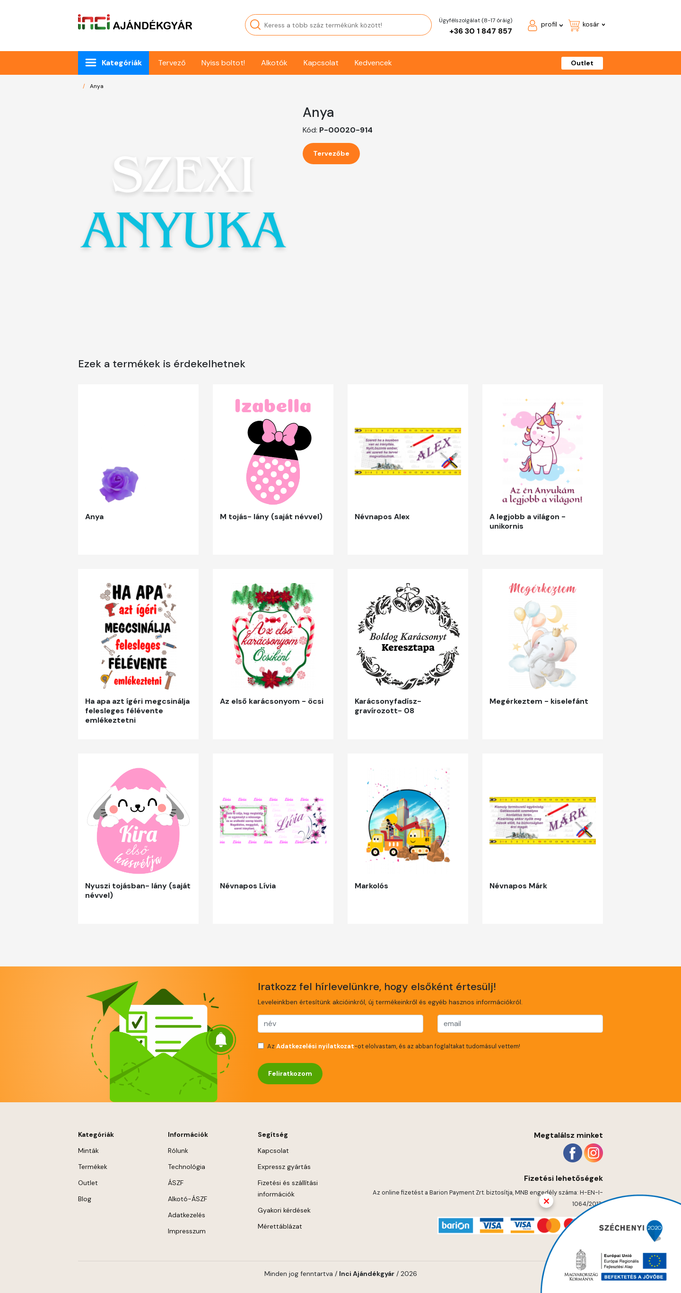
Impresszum (187, 1231)
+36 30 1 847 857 (480, 31)
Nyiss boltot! (223, 63)
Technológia (186, 1166)
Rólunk (178, 1150)
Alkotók (274, 63)
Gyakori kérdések (284, 1210)
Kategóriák (122, 63)
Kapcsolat (321, 63)
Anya (97, 86)
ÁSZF (175, 1182)
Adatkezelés (186, 1215)
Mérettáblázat (280, 1226)
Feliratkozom (290, 1073)
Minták (88, 1150)
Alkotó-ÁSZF (187, 1199)
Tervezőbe (331, 153)
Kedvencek (373, 63)
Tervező (171, 63)
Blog (84, 1199)
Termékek (92, 1166)
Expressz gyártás (284, 1166)
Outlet (582, 63)
